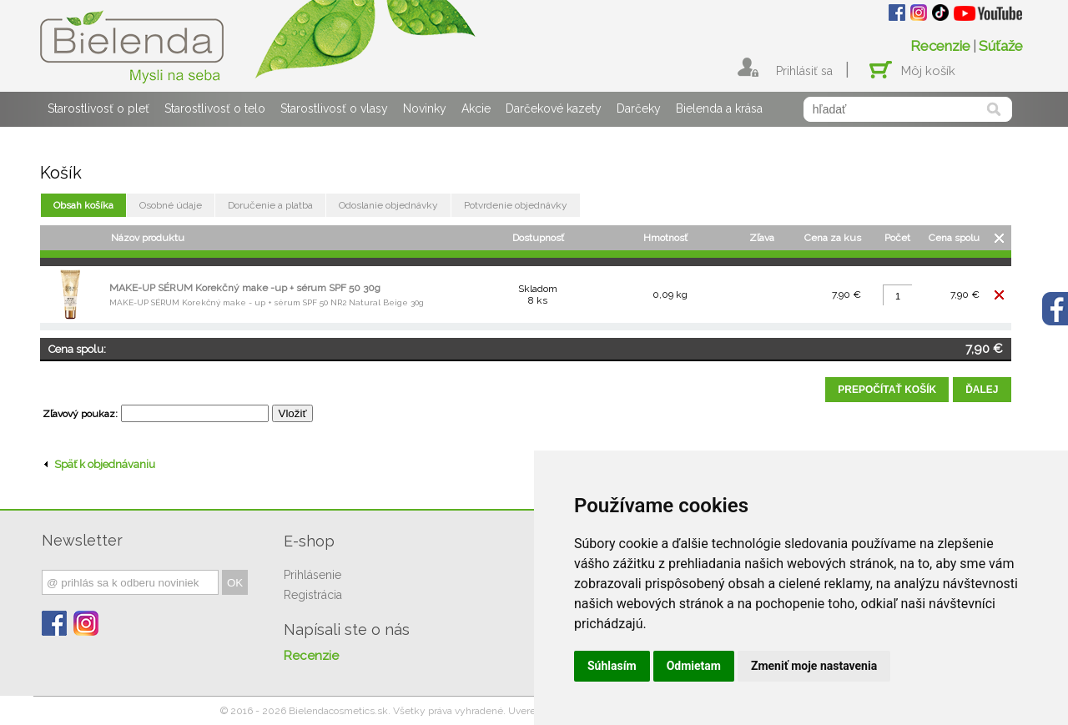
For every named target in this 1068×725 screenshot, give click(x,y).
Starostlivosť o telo (214, 108)
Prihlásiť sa (804, 71)
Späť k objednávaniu (99, 464)
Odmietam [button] (694, 665)
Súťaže (1001, 46)
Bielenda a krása (719, 108)
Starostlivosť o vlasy (334, 108)
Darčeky (639, 108)
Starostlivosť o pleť (98, 108)
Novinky (424, 108)
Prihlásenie (312, 575)
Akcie (476, 108)
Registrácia (313, 595)
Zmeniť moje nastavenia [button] (814, 665)
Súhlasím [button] (612, 665)
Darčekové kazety (554, 108)
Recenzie (940, 46)
